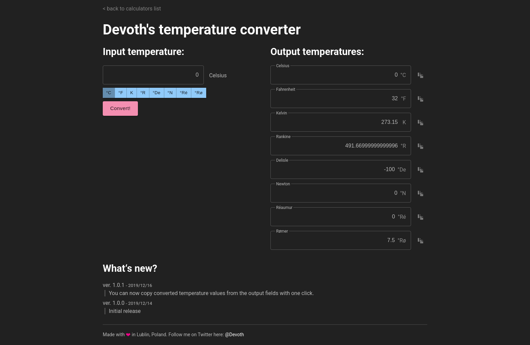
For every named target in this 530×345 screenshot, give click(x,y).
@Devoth (234, 334)
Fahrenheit (285, 89)
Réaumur (284, 207)
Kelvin (281, 113)
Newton (283, 184)
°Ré (184, 92)
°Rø (199, 92)
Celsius (282, 65)
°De (157, 92)
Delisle (282, 160)
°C (108, 92)
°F (120, 92)
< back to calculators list (132, 8)
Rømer (282, 231)
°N (170, 92)
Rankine (283, 136)
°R (142, 92)
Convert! (120, 108)
